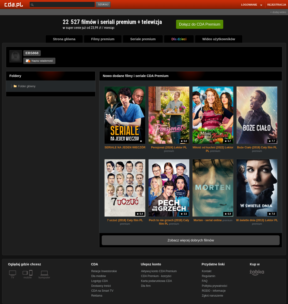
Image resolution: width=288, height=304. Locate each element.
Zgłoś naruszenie (212, 295)
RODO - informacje (214, 290)
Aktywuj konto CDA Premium (159, 271)
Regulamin (208, 276)
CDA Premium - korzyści (156, 276)
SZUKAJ (103, 4)
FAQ (204, 281)
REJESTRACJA (276, 4)
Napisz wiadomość (39, 60)
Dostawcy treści (101, 285)
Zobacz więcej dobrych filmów (191, 240)
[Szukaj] (62, 4)
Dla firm (146, 285)
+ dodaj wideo (278, 12)
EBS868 (32, 53)
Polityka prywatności (214, 285)
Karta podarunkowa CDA (156, 281)
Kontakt (206, 271)
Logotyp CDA (99, 281)
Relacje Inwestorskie (104, 271)
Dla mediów (98, 276)
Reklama (96, 295)
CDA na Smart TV (102, 290)
